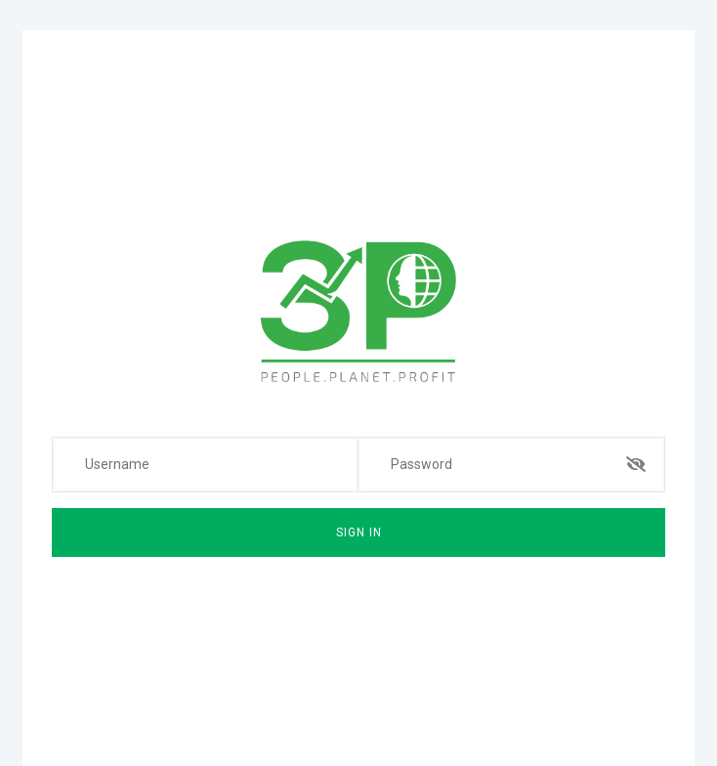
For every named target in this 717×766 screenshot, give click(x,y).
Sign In (359, 532)
